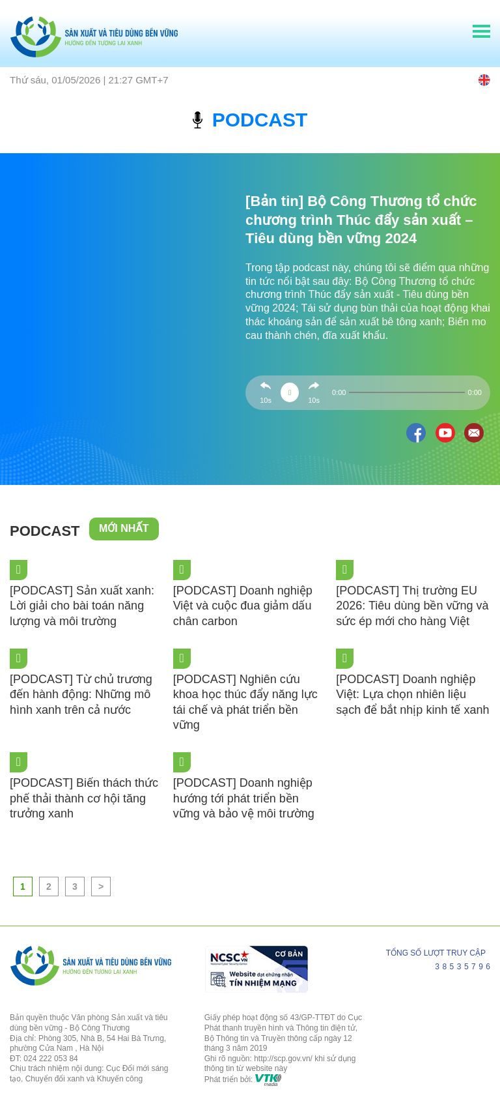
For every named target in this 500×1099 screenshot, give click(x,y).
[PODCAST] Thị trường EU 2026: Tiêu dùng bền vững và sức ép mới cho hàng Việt (412, 606)
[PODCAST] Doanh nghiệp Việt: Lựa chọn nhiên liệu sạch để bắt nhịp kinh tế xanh (412, 694)
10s (265, 400)
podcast (250, 119)
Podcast (45, 531)
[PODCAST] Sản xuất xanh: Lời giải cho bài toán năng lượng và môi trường (82, 606)
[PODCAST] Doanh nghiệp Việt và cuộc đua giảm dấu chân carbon (242, 606)
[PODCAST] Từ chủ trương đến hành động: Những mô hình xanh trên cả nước (81, 694)
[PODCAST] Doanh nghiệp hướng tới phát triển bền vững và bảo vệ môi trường (243, 798)
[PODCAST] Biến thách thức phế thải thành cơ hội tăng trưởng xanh (84, 798)
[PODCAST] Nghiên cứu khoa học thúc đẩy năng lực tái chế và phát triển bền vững (245, 702)
